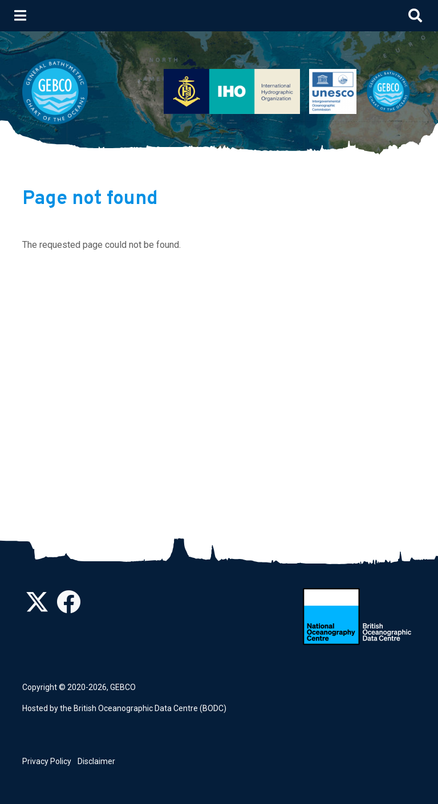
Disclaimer (96, 761)
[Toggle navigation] (20, 15)
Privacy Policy (46, 761)
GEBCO (123, 687)
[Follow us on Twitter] (37, 608)
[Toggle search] (415, 15)
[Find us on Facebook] (68, 608)
